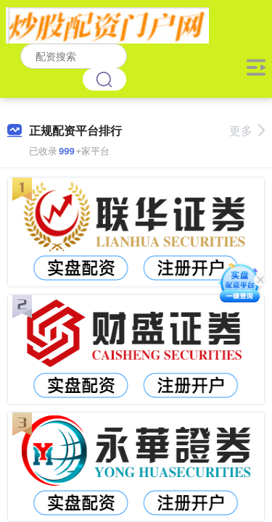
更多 (247, 131)
